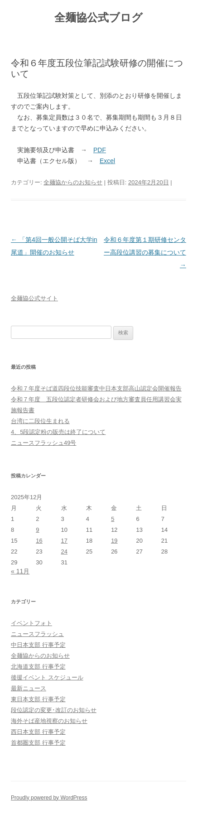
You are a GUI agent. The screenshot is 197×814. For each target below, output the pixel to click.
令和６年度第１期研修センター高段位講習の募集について (145, 252)
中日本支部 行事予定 (38, 644)
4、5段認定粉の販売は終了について (58, 432)
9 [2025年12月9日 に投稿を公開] (37, 529)
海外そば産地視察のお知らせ (49, 721)
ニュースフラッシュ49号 (43, 442)
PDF (99, 150)
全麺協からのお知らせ (72, 182)
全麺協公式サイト (34, 298)
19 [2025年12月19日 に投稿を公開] (114, 540)
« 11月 (20, 571)
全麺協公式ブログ (98, 17)
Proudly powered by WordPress (49, 798)
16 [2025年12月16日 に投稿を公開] (39, 540)
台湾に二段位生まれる (40, 421)
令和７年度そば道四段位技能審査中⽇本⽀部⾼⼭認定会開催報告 (96, 388)
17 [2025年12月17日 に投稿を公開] (64, 540)
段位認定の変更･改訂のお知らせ (53, 710)
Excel (107, 160)
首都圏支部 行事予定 (38, 742)
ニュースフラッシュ (37, 634)
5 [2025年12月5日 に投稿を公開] (112, 518)
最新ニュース (28, 688)
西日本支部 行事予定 (38, 731)
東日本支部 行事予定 (38, 699)
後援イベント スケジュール (47, 677)
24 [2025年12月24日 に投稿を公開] (64, 551)
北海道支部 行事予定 (38, 666)
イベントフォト (31, 623)
